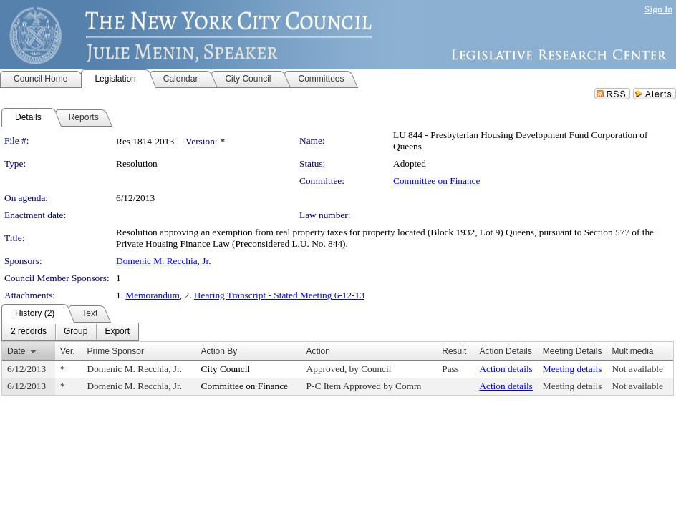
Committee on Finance (436, 180)
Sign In (658, 9)
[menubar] (70, 332)
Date (16, 351)
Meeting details (572, 368)
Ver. (67, 351)
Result (454, 351)
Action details (505, 368)
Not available (637, 368)
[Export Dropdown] (117, 331)
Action (318, 351)
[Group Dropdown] (75, 331)
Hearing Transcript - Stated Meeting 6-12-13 (279, 295)
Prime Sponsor (115, 351)
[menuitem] (28, 331)
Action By (219, 351)
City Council (226, 368)
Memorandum (152, 295)
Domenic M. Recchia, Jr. (163, 260)
